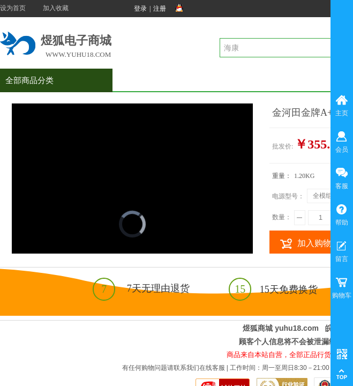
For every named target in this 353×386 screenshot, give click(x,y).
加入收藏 (56, 8)
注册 (159, 8)
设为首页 (13, 8)
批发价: (282, 146)
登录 (140, 8)
